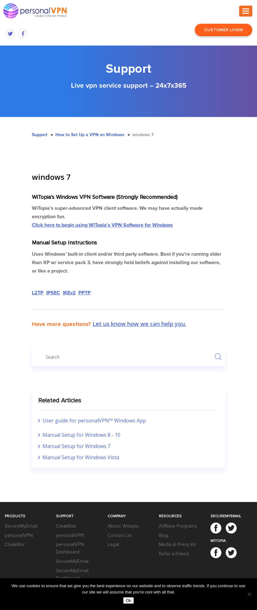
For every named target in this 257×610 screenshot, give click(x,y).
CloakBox (15, 544)
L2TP (37, 293)
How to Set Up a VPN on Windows (89, 134)
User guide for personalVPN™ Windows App (94, 420)
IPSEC (53, 293)
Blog (163, 535)
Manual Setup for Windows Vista (81, 457)
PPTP (84, 293)
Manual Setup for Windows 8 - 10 (81, 434)
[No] (249, 594)
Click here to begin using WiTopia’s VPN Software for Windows (102, 225)
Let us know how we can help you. (139, 323)
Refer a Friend (174, 554)
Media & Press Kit (177, 544)
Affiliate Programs (178, 526)
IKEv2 (69, 293)
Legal (113, 544)
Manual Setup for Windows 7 (76, 446)
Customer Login (223, 29)
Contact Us (120, 535)
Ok (128, 600)
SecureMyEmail (21, 526)
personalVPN (19, 535)
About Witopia (123, 526)
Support (40, 134)
